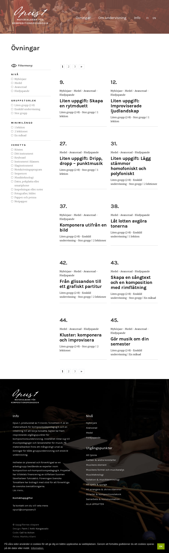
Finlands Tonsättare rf (50, 422)
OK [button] (161, 546)
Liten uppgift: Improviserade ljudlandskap (126, 106)
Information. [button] (37, 548)
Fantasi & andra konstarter (101, 460)
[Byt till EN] (154, 18)
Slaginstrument (24, 165)
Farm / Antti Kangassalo (35, 528)
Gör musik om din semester (130, 341)
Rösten (19, 149)
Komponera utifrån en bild (83, 227)
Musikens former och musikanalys (105, 469)
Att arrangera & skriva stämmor (103, 489)
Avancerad (21, 87)
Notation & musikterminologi (103, 479)
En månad (20, 135)
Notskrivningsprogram (28, 169)
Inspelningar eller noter (29, 189)
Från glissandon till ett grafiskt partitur (81, 284)
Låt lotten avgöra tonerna (129, 223)
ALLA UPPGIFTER (95, 504)
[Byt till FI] (147, 18)
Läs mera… (18, 490)
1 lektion (20, 127)
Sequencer (21, 173)
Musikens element (96, 464)
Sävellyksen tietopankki (30, 15)
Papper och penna (25, 197)
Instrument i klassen (27, 161)
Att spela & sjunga (96, 484)
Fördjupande (22, 90)
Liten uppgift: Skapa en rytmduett (81, 103)
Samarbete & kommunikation (102, 499)
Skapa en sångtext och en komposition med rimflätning (131, 282)
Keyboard (20, 157)
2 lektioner (21, 131)
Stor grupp (21, 113)
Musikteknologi (24, 177)
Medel (18, 83)
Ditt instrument (24, 153)
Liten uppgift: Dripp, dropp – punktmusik (81, 161)
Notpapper (21, 201)
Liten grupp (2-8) (25, 105)
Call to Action (27, 532)
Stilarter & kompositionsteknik (103, 494)
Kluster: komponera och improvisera (81, 337)
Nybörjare (20, 79)
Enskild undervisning (27, 109)
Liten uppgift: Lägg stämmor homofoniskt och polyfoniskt (131, 166)
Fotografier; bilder (25, 193)
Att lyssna (91, 455)
